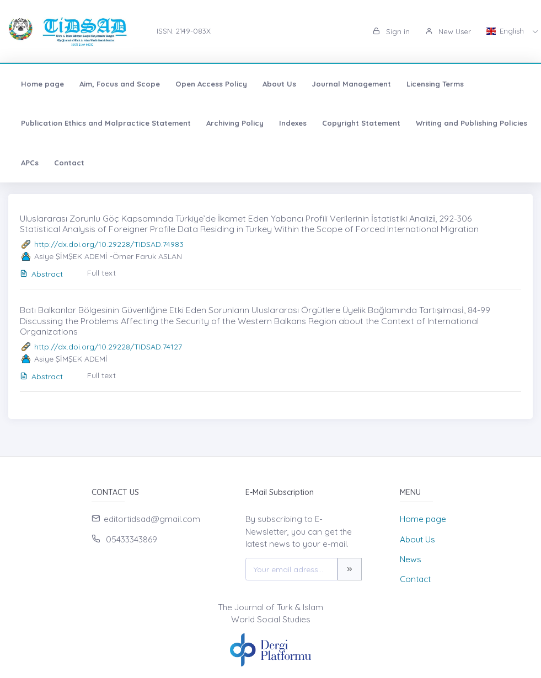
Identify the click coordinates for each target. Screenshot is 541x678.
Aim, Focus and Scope (119, 83)
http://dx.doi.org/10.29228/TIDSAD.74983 (109, 244)
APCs (30, 162)
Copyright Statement (361, 123)
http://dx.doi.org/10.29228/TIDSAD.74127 (108, 347)
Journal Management (351, 83)
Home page (42, 83)
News (410, 559)
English (506, 30)
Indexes (293, 123)
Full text (101, 273)
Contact (69, 162)
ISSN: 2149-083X (184, 30)
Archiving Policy (235, 123)
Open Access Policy (211, 83)
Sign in (391, 31)
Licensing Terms (435, 83)
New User (448, 31)
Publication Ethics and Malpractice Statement (106, 123)
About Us (279, 83)
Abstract (41, 274)
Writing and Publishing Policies (471, 123)
